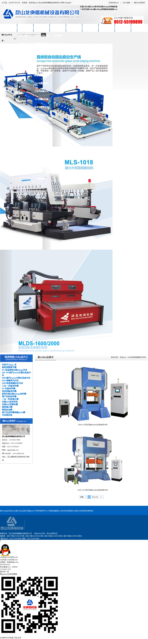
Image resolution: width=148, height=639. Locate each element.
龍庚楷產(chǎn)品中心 (16, 357)
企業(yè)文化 (25, 44)
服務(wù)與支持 (61, 511)
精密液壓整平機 (41, 44)
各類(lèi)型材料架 (41, 139)
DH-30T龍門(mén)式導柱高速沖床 (41, 61)
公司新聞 (58, 36)
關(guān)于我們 (34, 511)
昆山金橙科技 (52, 533)
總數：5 (83, 497)
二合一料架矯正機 (41, 132)
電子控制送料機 (41, 123)
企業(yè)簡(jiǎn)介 (25, 37)
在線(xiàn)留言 (123, 28)
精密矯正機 (41, 155)
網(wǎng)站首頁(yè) (9, 29)
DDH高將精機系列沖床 (41, 84)
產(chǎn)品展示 (41, 28)
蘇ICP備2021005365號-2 (35, 536)
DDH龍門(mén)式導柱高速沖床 (41, 69)
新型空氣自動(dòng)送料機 (41, 116)
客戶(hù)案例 (74, 28)
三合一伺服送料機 (41, 92)
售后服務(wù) (90, 28)
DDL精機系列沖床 (41, 76)
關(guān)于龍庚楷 (25, 29)
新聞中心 (58, 28)
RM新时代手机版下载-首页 (10, 638)
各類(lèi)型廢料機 (41, 147)
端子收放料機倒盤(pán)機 (41, 172)
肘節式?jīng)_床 (41, 36)
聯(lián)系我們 (139, 3)
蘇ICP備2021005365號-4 (73, 536)
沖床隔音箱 (41, 179)
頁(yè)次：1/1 (97, 497)
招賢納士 (106, 28)
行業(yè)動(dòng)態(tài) (57, 45)
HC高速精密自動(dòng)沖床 (41, 53)
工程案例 (51, 511)
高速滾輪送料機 (41, 107)
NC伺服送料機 (41, 99)
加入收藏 (126, 3)
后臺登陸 (89, 511)
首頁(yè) (123, 357)
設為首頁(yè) (114, 3)
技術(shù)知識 (57, 51)
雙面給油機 (41, 163)
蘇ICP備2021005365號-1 (16, 536)
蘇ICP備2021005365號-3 (54, 536)
